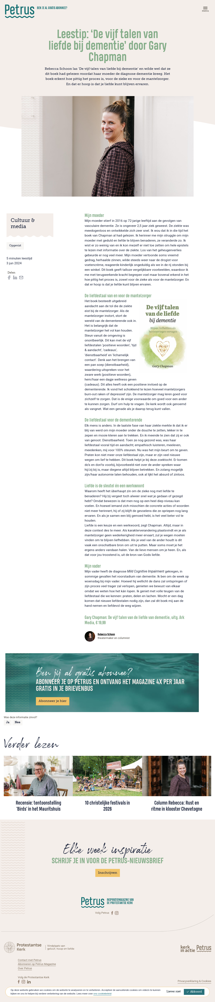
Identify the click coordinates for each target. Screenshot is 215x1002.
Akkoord (194, 991)
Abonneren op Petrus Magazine (37, 964)
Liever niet (173, 991)
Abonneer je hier (53, 701)
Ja (7, 722)
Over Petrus (25, 968)
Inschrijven (107, 873)
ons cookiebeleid (102, 993)
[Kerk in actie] (188, 948)
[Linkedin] (29, 981)
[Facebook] (112, 913)
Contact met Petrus (29, 960)
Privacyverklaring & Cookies (194, 981)
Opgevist (15, 245)
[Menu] (204, 10)
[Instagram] (116, 913)
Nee (17, 722)
